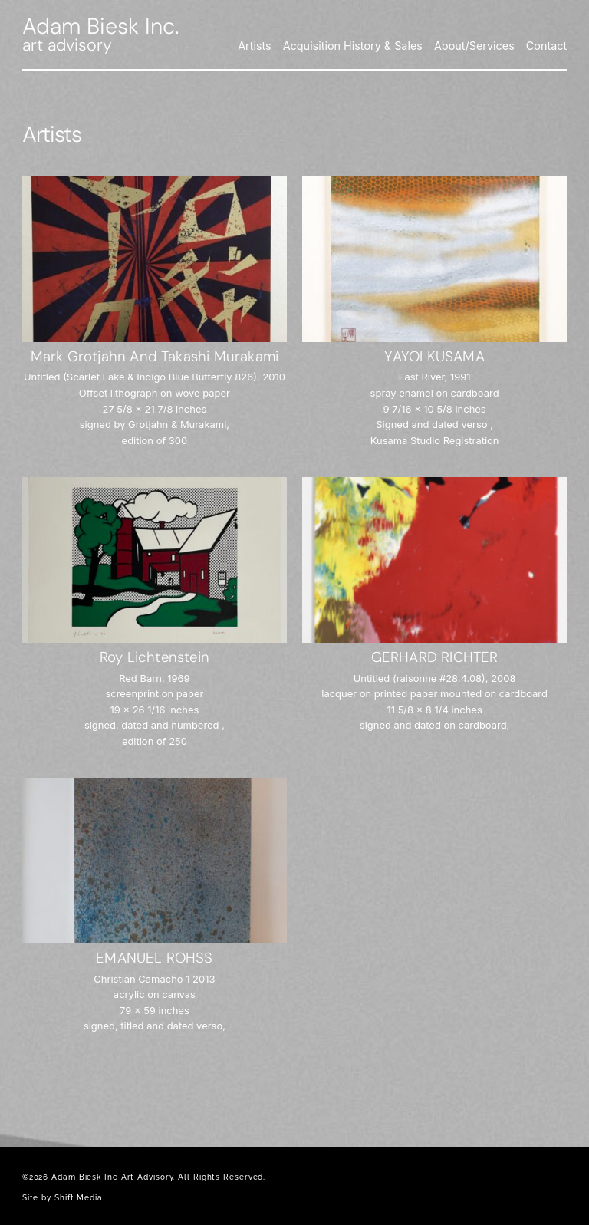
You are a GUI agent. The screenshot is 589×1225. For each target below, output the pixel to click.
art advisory (67, 45)
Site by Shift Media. (63, 1198)
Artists (254, 45)
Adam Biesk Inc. (100, 26)
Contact (546, 45)
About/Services (474, 45)
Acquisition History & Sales (353, 45)
